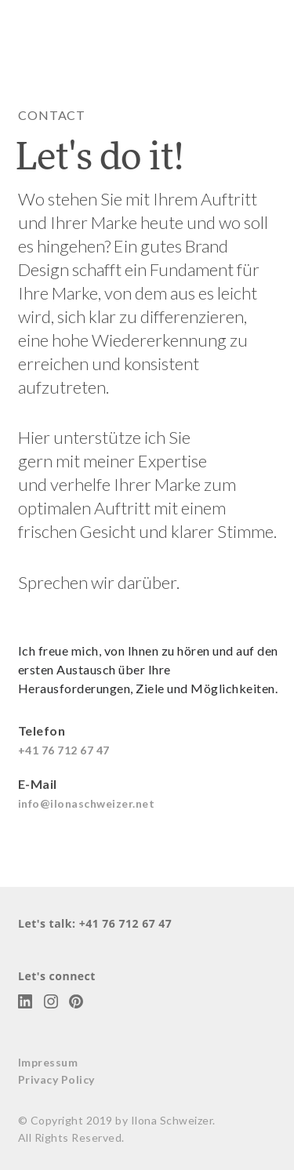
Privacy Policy (56, 1079)
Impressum (48, 1062)
